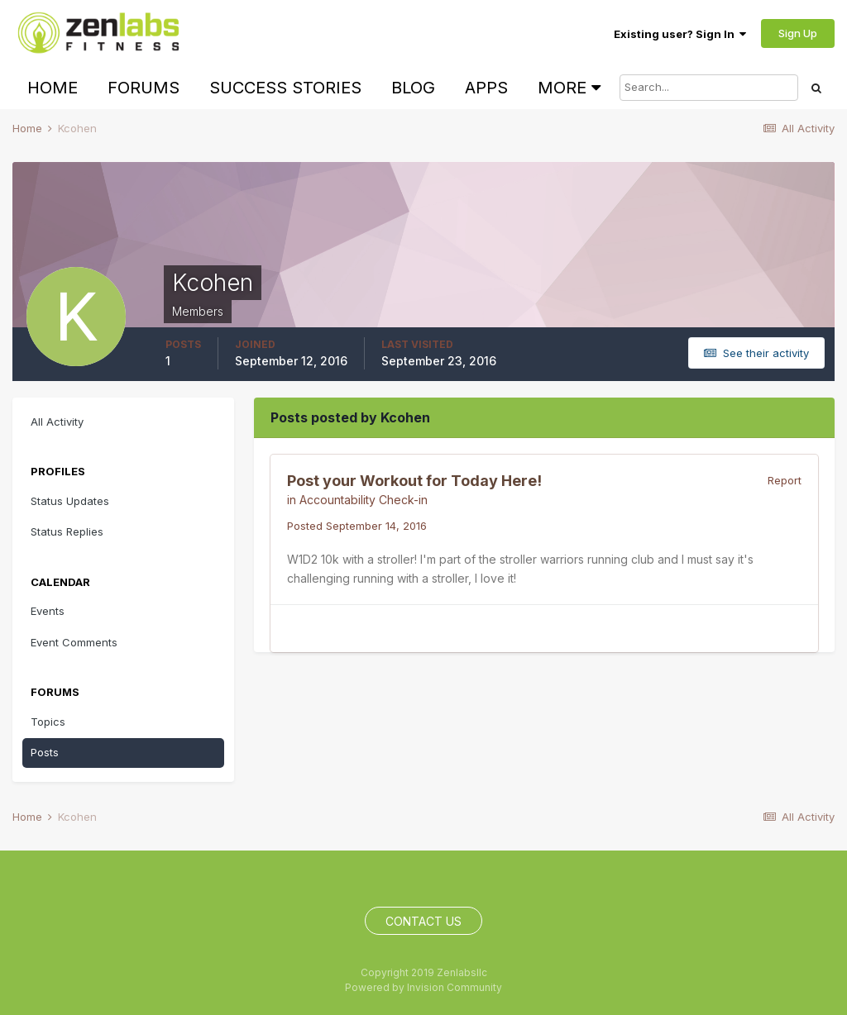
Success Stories (285, 88)
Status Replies (67, 531)
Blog (413, 88)
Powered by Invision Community (423, 987)
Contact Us (423, 921)
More (569, 88)
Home (52, 88)
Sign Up (797, 33)
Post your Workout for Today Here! (414, 480)
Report (785, 480)
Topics (48, 721)
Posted (357, 525)
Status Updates (70, 501)
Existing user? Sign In (680, 34)
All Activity (57, 421)
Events (48, 610)
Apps (486, 88)
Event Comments (74, 642)
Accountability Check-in (363, 500)
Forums (143, 88)
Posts (45, 752)
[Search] (709, 87)
